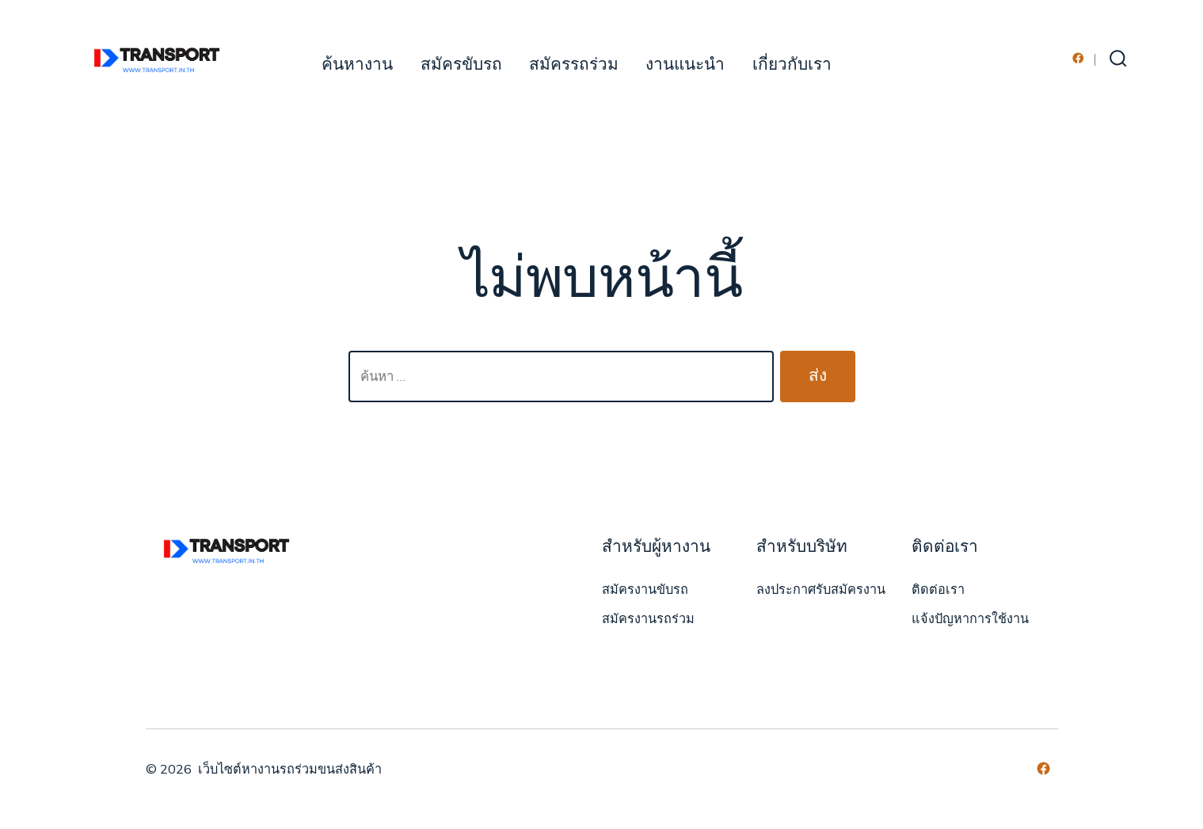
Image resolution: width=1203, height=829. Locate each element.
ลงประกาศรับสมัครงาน (820, 590)
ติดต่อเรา (938, 590)
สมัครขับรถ (461, 64)
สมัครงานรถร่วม (648, 619)
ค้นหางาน (357, 64)
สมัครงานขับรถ (645, 590)
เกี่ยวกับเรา (792, 64)
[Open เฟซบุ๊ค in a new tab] (1078, 58)
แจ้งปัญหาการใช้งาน (970, 619)
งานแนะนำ (685, 64)
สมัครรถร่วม (574, 64)
